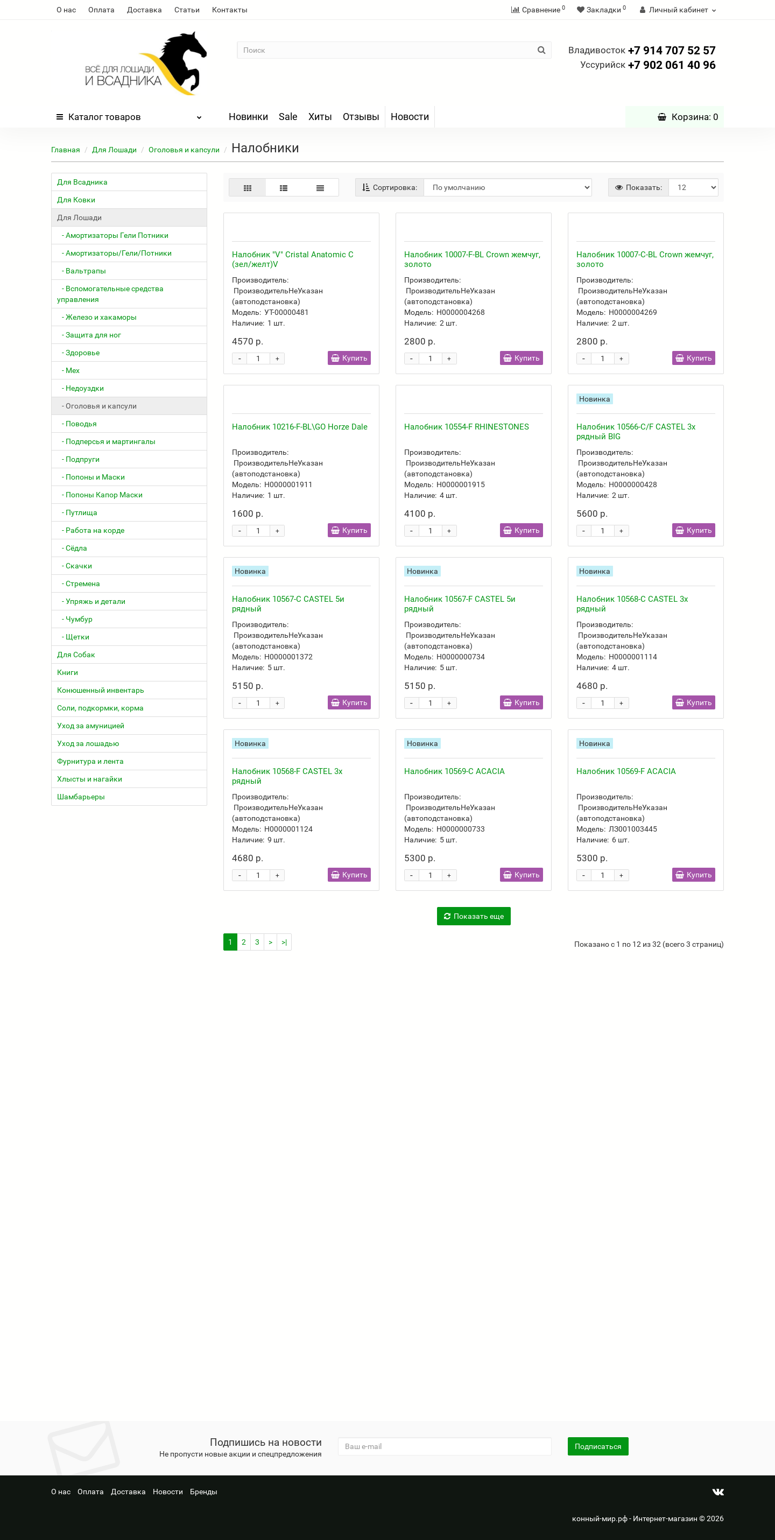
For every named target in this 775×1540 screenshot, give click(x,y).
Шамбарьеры (81, 796)
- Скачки (74, 565)
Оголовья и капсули (184, 149)
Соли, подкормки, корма (100, 708)
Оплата (101, 9)
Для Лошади (114, 149)
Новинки (248, 116)
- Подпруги (78, 459)
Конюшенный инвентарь (100, 690)
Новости (410, 116)
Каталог (129, 114)
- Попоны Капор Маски (100, 494)
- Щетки (73, 636)
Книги (67, 672)
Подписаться (598, 1446)
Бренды (203, 1491)
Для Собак (76, 654)
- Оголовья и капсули (97, 406)
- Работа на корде (90, 530)
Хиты (320, 116)
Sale (288, 116)
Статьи (187, 9)
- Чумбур (75, 619)
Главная (65, 149)
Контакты (230, 9)
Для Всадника (82, 182)
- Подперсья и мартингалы (106, 441)
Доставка (144, 9)
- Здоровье (78, 352)
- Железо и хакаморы (97, 317)
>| (284, 1390)
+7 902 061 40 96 (648, 65)
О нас (66, 9)
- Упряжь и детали (91, 601)
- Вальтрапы (81, 270)
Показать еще (474, 1364)
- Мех (68, 370)
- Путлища (77, 512)
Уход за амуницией (90, 725)
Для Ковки (76, 199)
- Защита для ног (89, 334)
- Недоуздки (80, 388)
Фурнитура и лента (90, 761)
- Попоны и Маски (91, 477)
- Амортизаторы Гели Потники (112, 235)
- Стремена (78, 583)
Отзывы (361, 116)
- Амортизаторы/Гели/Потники (114, 253)
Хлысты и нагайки (89, 779)
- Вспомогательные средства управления (110, 294)
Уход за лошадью (88, 743)
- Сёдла (72, 548)
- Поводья (77, 423)
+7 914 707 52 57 (642, 50)
